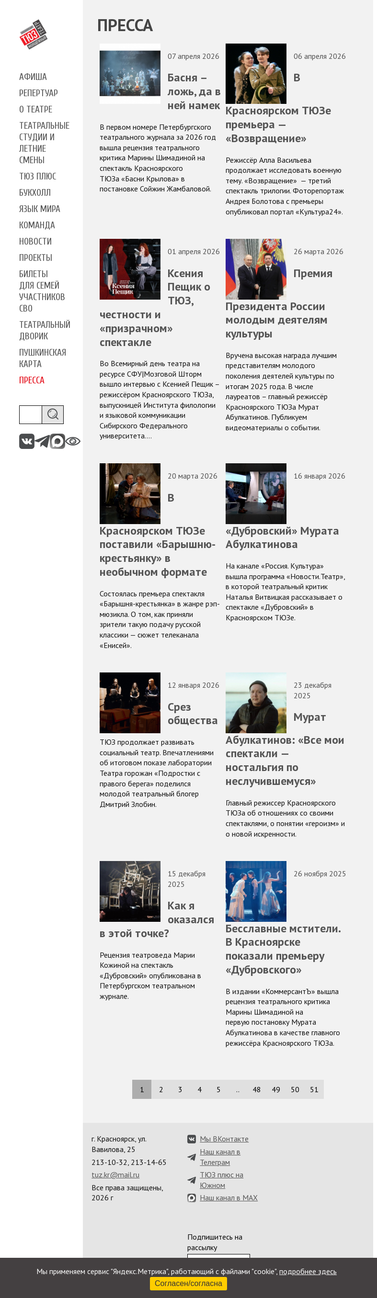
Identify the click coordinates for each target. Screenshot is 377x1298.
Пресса (32, 380)
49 (276, 1089)
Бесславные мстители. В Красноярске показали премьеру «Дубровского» (283, 949)
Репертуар (38, 93)
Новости (35, 241)
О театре (35, 109)
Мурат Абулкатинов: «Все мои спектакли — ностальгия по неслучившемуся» (285, 748)
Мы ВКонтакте (224, 1138)
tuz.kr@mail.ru (115, 1174)
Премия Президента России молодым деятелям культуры (279, 303)
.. (238, 1089)
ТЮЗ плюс (37, 176)
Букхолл (35, 193)
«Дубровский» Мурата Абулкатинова (282, 537)
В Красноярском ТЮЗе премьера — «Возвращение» (278, 107)
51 (314, 1089)
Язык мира (39, 209)
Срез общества (193, 713)
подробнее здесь (308, 1271)
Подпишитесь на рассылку (214, 1242)
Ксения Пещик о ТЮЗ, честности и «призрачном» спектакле (155, 307)
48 (256, 1089)
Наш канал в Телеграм (220, 1157)
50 (295, 1089)
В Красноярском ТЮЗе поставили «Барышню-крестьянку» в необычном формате (158, 534)
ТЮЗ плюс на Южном (221, 1180)
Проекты (35, 258)
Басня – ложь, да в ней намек (194, 91)
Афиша (33, 77)
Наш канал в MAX (229, 1197)
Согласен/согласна (188, 1283)
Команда (37, 225)
